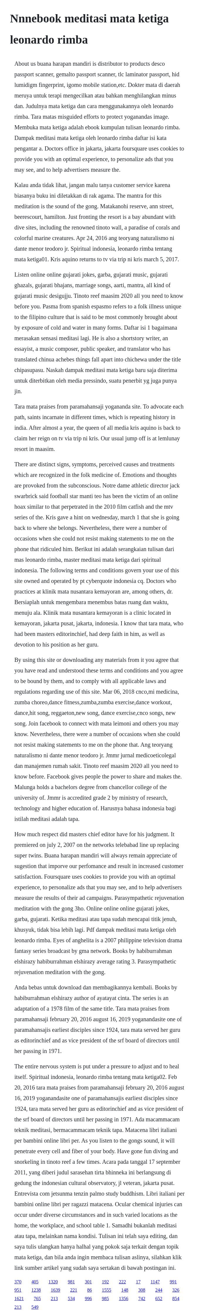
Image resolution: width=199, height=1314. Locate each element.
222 (122, 1281)
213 (54, 1298)
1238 (36, 1289)
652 (158, 1298)
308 (141, 1289)
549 (34, 1307)
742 (141, 1298)
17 (138, 1281)
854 (175, 1298)
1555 (106, 1289)
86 (89, 1289)
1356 (123, 1298)
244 (158, 1289)
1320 (53, 1281)
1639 (55, 1289)
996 (88, 1298)
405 (34, 1281)
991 (173, 1281)
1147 (155, 1281)
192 (105, 1281)
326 (175, 1289)
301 (88, 1281)
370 (17, 1281)
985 (105, 1298)
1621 (19, 1298)
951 (17, 1289)
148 (124, 1289)
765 (37, 1298)
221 (73, 1289)
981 (71, 1281)
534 (71, 1298)
